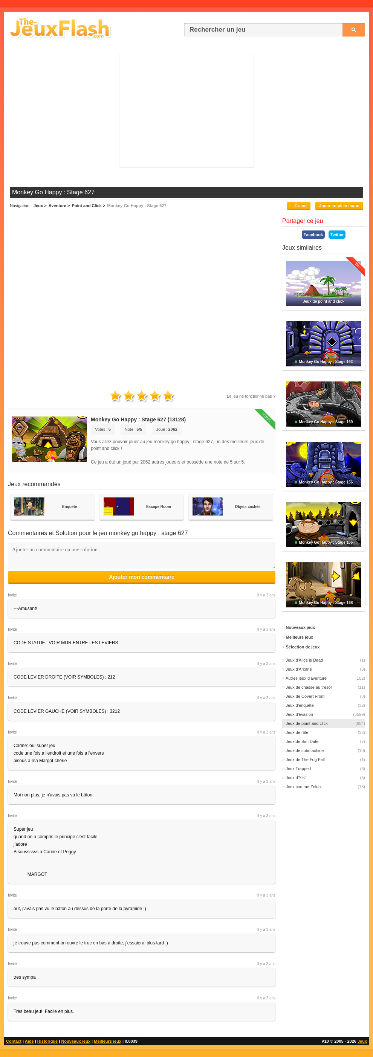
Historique (47, 1041)
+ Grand (299, 205)
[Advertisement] (186, 110)
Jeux (362, 1041)
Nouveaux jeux (75, 1041)
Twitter (337, 234)
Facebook (313, 234)
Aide (29, 1041)
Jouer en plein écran (339, 205)
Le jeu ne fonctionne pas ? (251, 396)
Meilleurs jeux (107, 1041)
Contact (13, 1041)
